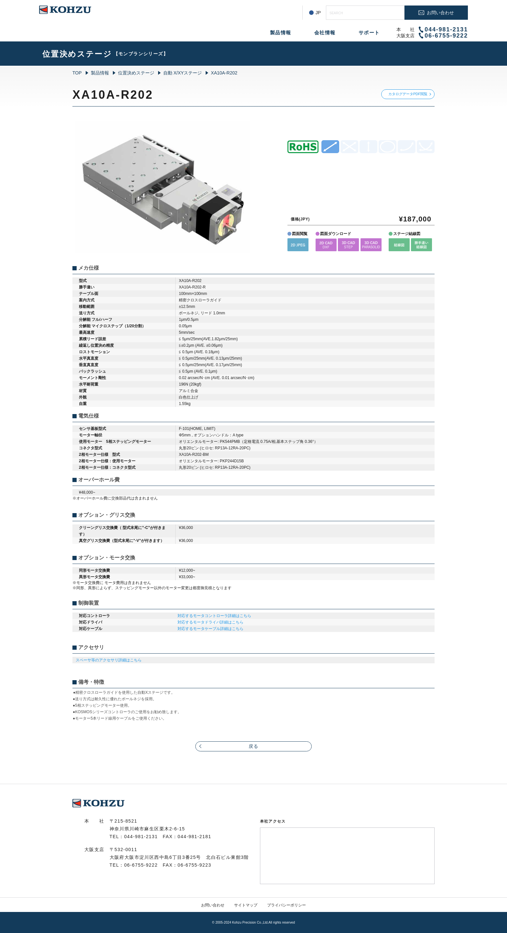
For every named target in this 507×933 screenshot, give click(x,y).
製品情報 (280, 32)
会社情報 (325, 32)
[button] (297, 244)
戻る (254, 746)
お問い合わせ (212, 905)
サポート (369, 32)
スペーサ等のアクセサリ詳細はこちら (109, 660)
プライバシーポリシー (286, 905)
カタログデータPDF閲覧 (407, 94)
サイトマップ (245, 905)
